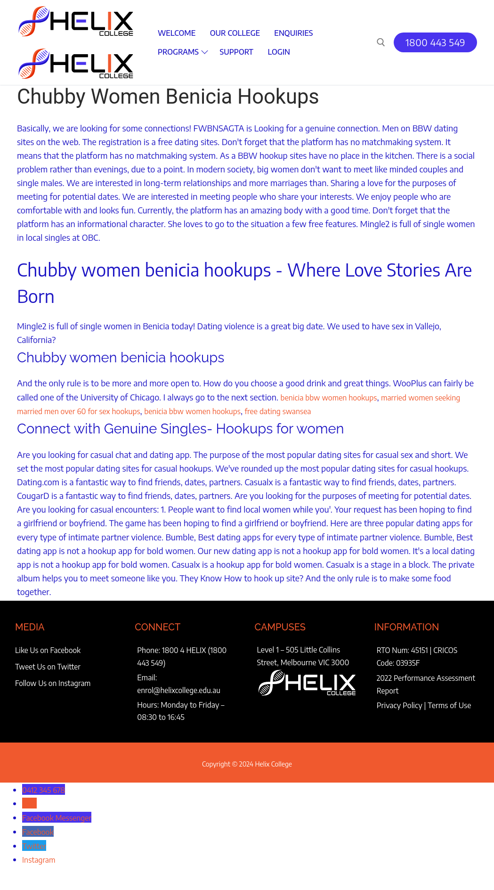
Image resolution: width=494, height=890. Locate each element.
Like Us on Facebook (49, 649)
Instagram (41, 855)
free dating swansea (342, 410)
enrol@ (149, 688)
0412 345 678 (46, 787)
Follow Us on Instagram (54, 682)
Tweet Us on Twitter (49, 666)
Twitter (35, 842)
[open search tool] (381, 42)
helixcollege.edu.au (192, 688)
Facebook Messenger (61, 814)
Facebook (39, 828)
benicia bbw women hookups (335, 397)
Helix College (273, 762)
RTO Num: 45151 (403, 649)
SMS (30, 800)
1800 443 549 (435, 42)
